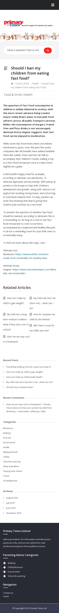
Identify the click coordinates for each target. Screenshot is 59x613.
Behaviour (8, 428)
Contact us (8, 592)
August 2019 (12, 497)
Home (6, 596)
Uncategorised (10, 480)
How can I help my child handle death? (24, 377)
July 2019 (10, 502)
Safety (6, 456)
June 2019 (10, 508)
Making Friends (10, 452)
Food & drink (14, 571)
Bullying (7, 432)
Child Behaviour (15, 567)
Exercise (7, 437)
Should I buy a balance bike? (20, 387)
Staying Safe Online (12, 471)
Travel (6, 475)
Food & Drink (22, 83)
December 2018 (13, 513)
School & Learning (11, 461)
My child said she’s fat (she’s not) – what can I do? (43, 303)
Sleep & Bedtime (11, 466)
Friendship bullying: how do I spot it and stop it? (28, 366)
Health (35, 83)
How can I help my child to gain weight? (24, 371)
